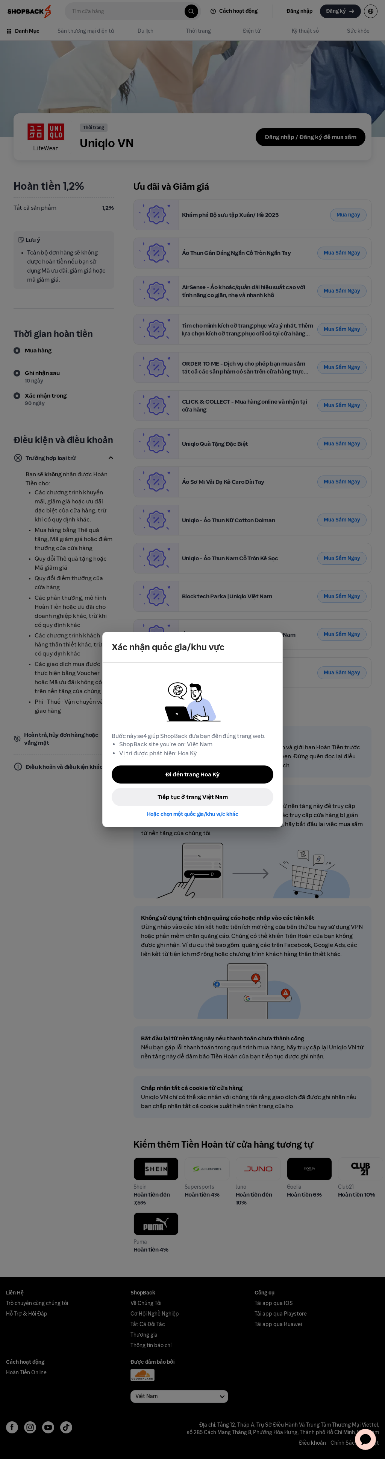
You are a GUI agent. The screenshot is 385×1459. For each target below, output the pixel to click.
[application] (365, 1439)
